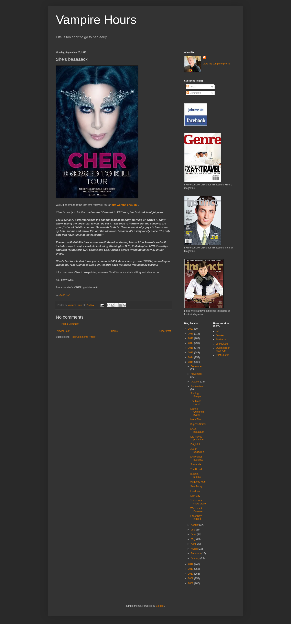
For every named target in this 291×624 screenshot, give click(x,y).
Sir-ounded (196, 464)
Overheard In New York (223, 349)
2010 (191, 573)
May (193, 539)
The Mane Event (195, 402)
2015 (191, 352)
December (196, 366)
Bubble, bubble (195, 475)
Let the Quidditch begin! (197, 411)
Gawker (220, 335)
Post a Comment (70, 323)
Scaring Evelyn (195, 395)
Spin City (195, 495)
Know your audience (196, 458)
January (195, 558)
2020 (191, 328)
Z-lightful (195, 444)
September (197, 386)
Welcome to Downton (196, 510)
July (193, 529)
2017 (191, 343)
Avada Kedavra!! (197, 450)
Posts (191, 86)
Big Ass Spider (198, 424)
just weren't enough (124, 204)
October (195, 381)
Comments (193, 92)
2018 (191, 338)
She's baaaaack (197, 430)
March (194, 548)
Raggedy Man (198, 481)
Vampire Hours (96, 19)
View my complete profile (216, 63)
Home (114, 331)
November (196, 373)
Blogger (160, 605)
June (194, 534)
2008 (191, 583)
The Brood (196, 469)
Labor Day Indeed (196, 517)
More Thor (196, 419)
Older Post (165, 331)
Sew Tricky (196, 486)
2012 (191, 564)
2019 (191, 333)
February (196, 553)
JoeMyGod (64, 295)
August (195, 525)
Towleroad (221, 339)
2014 (191, 357)
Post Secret (222, 355)
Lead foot (195, 491)
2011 (191, 568)
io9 (217, 331)
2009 (191, 578)
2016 (191, 347)
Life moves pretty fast (197, 438)
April (193, 543)
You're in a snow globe (198, 502)
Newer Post (63, 331)
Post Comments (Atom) (83, 336)
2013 (191, 362)
